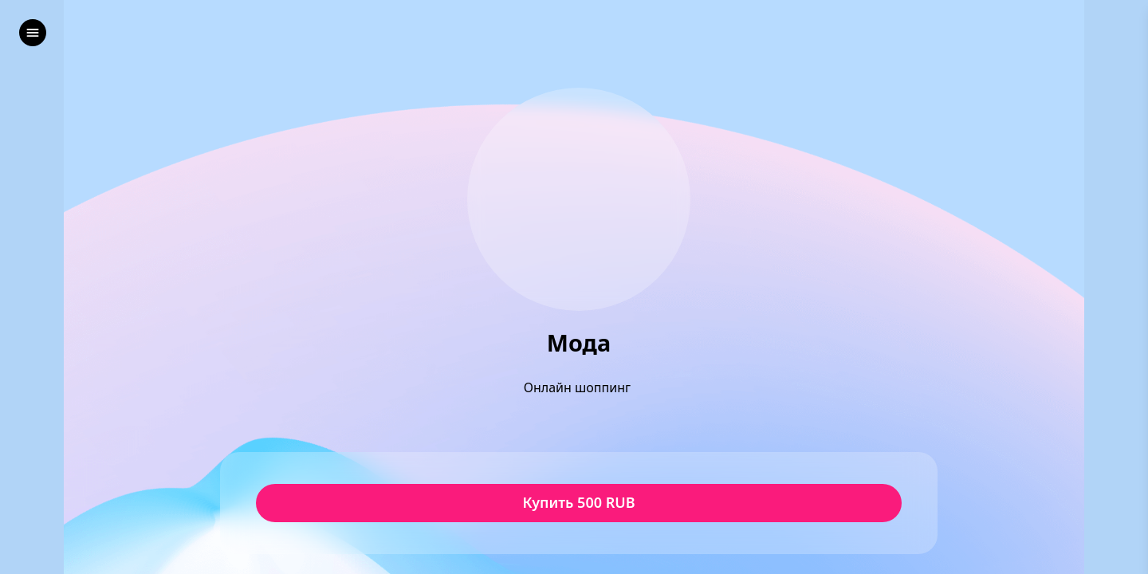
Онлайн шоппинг (579, 387)
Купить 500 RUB (578, 503)
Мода (579, 343)
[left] (32, 32)
